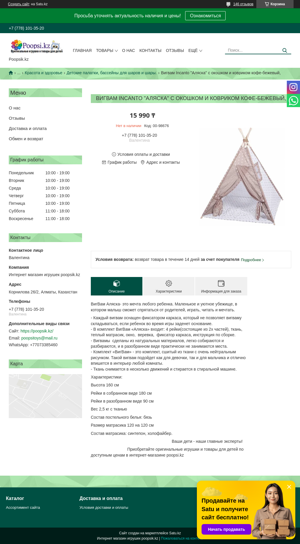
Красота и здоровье (43, 73)
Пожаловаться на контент (182, 538)
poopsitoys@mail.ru (39, 338)
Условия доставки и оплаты (103, 507)
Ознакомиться (205, 15)
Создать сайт (19, 4)
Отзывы (175, 50)
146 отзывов (243, 4)
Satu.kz (175, 533)
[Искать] (284, 50)
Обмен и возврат (26, 138)
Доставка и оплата (28, 128)
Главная (82, 50)
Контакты (150, 50)
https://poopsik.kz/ (37, 331)
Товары (104, 50)
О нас (128, 50)
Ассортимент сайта (23, 507)
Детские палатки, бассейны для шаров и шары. (112, 73)
